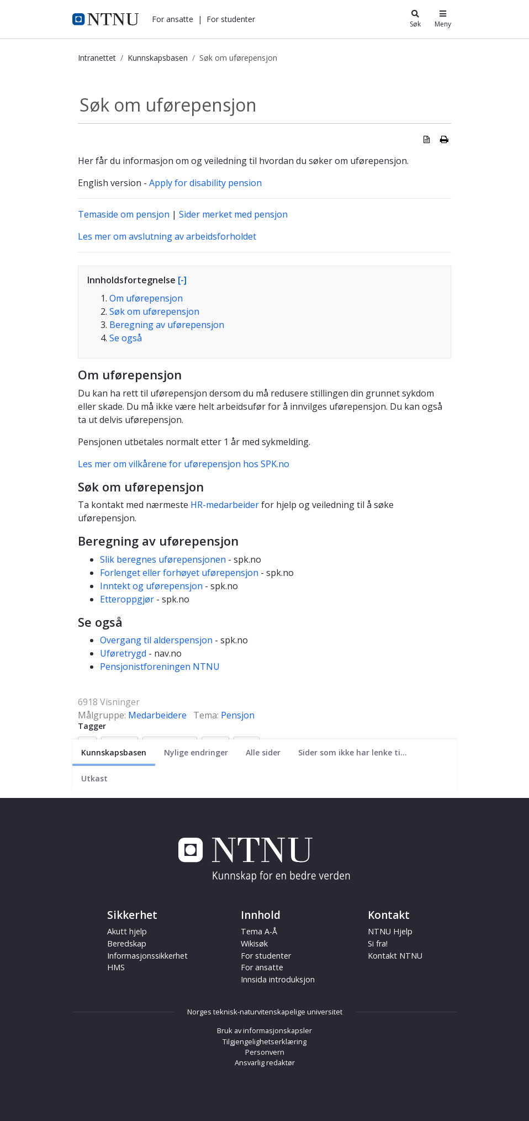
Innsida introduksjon (278, 979)
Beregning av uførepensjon (166, 325)
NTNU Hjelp (390, 931)
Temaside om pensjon (124, 214)
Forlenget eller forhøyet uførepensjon (179, 573)
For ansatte (172, 19)
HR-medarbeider (225, 505)
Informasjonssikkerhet (147, 955)
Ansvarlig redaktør (265, 1062)
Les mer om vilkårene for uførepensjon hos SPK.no (183, 464)
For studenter (231, 19)
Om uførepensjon (146, 298)
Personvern (264, 1052)
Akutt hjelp (127, 931)
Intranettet (97, 57)
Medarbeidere (157, 715)
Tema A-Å (259, 931)
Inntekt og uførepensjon (151, 586)
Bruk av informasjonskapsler (264, 1030)
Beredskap (126, 943)
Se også (125, 338)
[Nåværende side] (113, 752)
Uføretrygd (123, 653)
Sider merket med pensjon (233, 214)
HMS (116, 967)
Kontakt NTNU (395, 955)
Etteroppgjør (128, 599)
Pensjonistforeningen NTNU (160, 666)
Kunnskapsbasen (158, 57)
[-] (182, 280)
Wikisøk (254, 943)
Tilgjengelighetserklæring (264, 1041)
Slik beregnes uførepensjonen (163, 559)
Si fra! (378, 943)
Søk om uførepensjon (154, 311)
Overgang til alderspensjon (156, 640)
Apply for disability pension (205, 183)
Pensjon (238, 715)
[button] (172, 19)
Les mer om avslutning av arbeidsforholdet (167, 236)
